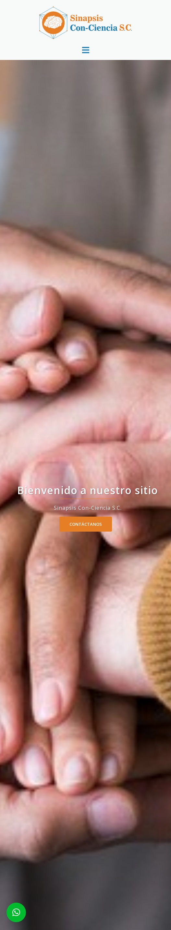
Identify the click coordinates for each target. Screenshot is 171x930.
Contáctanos (85, 524)
